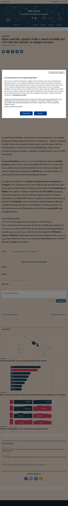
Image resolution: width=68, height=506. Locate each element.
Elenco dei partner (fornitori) (13, 106)
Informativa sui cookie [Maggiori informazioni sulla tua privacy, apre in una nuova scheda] (19, 95)
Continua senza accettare (56, 72)
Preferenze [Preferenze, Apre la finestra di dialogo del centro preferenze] (26, 113)
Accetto (40, 113)
